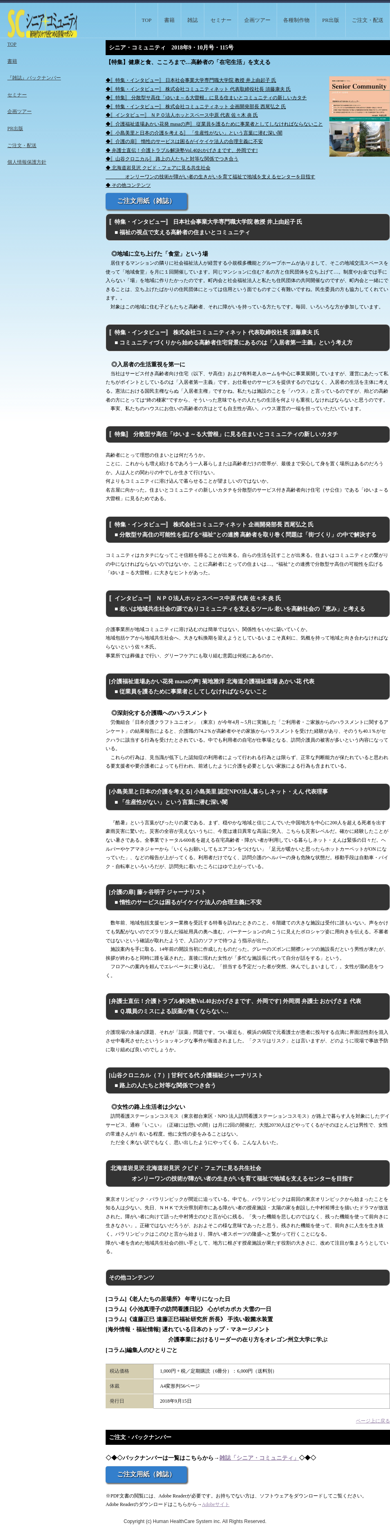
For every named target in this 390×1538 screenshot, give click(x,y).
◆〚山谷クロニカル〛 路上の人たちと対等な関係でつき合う (172, 159)
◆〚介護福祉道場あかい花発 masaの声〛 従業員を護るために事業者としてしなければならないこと (214, 124)
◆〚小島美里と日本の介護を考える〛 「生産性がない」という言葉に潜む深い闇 (194, 133)
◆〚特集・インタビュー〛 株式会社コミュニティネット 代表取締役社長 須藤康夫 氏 (198, 89)
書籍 (169, 20)
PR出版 (330, 20)
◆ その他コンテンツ (128, 185)
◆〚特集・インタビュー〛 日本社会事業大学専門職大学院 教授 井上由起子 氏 (191, 80)
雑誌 (192, 20)
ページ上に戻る (373, 1421)
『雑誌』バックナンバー (34, 78)
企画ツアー (257, 20)
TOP (147, 20)
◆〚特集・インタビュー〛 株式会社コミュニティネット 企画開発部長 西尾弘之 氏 (196, 106)
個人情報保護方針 (26, 162)
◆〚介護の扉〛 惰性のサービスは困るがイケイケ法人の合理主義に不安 (184, 141)
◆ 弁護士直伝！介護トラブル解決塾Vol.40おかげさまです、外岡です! (182, 150)
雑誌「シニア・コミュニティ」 (259, 1458)
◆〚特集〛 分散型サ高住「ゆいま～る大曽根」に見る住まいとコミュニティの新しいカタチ (206, 98)
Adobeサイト (216, 1504)
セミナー (221, 20)
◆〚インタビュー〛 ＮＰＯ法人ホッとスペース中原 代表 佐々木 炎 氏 (182, 115)
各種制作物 (296, 20)
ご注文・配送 (368, 20)
